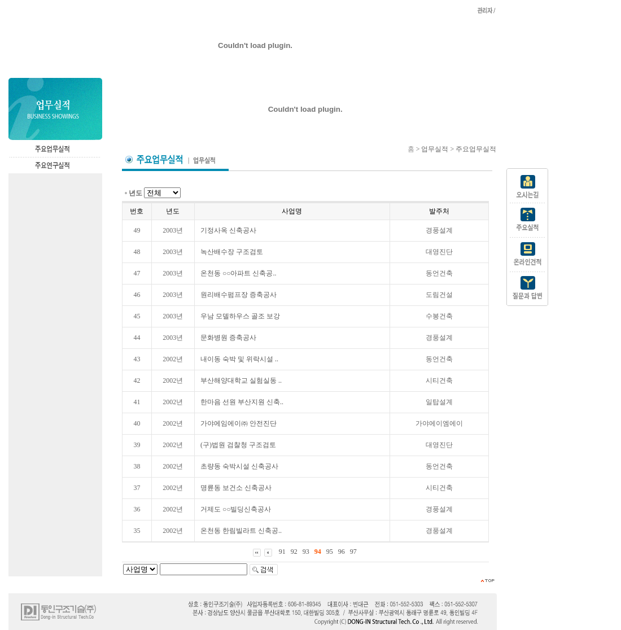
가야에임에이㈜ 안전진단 (238, 423)
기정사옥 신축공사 (228, 230)
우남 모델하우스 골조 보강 (240, 316)
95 (329, 551)
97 (353, 551)
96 (341, 551)
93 (306, 551)
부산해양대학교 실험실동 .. (241, 380)
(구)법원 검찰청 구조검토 (238, 445)
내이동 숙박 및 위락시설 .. (239, 359)
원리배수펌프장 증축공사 (238, 295)
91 (282, 551)
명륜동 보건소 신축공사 (236, 488)
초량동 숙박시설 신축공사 (239, 466)
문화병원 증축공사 (228, 338)
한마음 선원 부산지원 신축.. (241, 402)
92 (294, 551)
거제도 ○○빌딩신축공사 (236, 509)
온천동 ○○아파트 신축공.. (238, 273)
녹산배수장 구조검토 (231, 252)
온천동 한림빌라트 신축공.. (241, 531)
